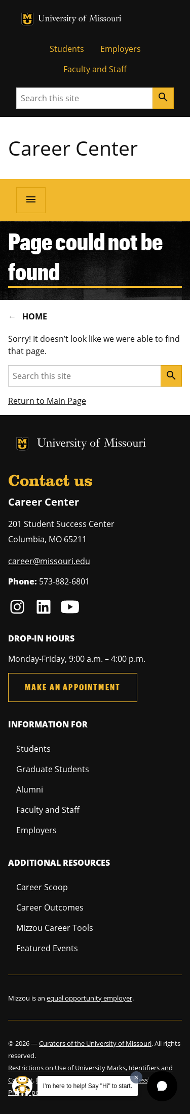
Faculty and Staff (95, 69)
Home (34, 316)
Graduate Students (52, 769)
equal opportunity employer (89, 998)
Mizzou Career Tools (54, 927)
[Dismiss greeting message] (136, 1077)
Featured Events (47, 948)
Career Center (73, 147)
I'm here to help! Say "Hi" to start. (87, 1086)
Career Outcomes (50, 907)
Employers (120, 48)
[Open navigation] (31, 200)
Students (67, 48)
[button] (162, 1086)
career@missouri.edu (49, 561)
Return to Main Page (47, 400)
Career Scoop (42, 887)
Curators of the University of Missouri (95, 1043)
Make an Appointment (73, 687)
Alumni (29, 789)
